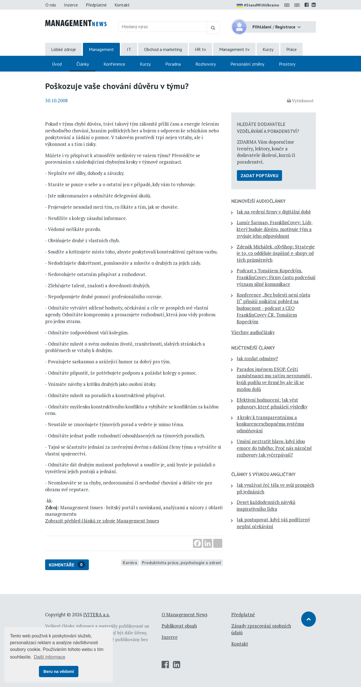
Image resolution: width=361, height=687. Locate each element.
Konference (114, 64)
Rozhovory (205, 64)
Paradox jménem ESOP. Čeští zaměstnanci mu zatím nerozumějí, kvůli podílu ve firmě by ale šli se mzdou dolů (274, 379)
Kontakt (122, 5)
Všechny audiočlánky (253, 332)
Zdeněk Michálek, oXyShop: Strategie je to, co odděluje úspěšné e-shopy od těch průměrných (276, 253)
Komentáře (67, 564)
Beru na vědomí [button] (58, 671)
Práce (291, 49)
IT (129, 49)
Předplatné (96, 5)
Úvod (57, 64)
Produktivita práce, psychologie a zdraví (181, 562)
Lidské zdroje (63, 49)
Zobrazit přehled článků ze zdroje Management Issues (102, 521)
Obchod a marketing (163, 49)
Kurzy (268, 49)
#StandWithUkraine (258, 6)
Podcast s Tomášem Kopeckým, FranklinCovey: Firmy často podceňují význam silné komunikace (276, 277)
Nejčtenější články (253, 348)
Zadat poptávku (259, 175)
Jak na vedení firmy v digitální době (274, 212)
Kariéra (130, 562)
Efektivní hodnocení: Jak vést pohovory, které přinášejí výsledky (272, 403)
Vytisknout (300, 100)
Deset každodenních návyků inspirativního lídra (266, 505)
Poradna (173, 64)
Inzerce (71, 5)
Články (82, 64)
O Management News (184, 615)
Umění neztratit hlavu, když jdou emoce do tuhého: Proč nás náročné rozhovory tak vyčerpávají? (274, 448)
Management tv (234, 49)
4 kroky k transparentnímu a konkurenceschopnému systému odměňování (270, 424)
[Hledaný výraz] (162, 26)
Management (101, 49)
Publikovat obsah (179, 626)
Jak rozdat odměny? (257, 358)
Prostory (287, 64)
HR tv (200, 49)
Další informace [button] (49, 657)
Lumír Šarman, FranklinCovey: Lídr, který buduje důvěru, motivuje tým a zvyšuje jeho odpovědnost (274, 229)
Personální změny (247, 64)
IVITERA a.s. (96, 615)
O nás (50, 5)
